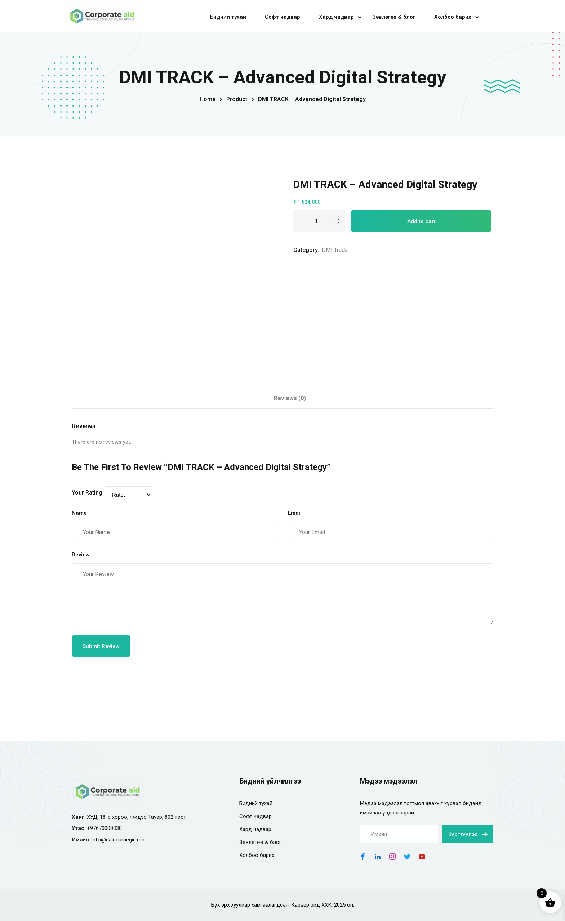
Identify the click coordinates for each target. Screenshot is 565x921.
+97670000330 (104, 828)
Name (79, 513)
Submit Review (101, 646)
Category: (306, 250)
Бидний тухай (228, 17)
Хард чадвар (336, 17)
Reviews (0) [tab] (290, 398)
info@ (99, 839)
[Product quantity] (319, 221)
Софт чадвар (282, 17)
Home (207, 99)
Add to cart (421, 221)
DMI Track (334, 250)
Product (236, 99)
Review (81, 554)
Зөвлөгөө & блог (394, 17)
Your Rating (87, 492)
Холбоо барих (452, 17)
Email (295, 513)
